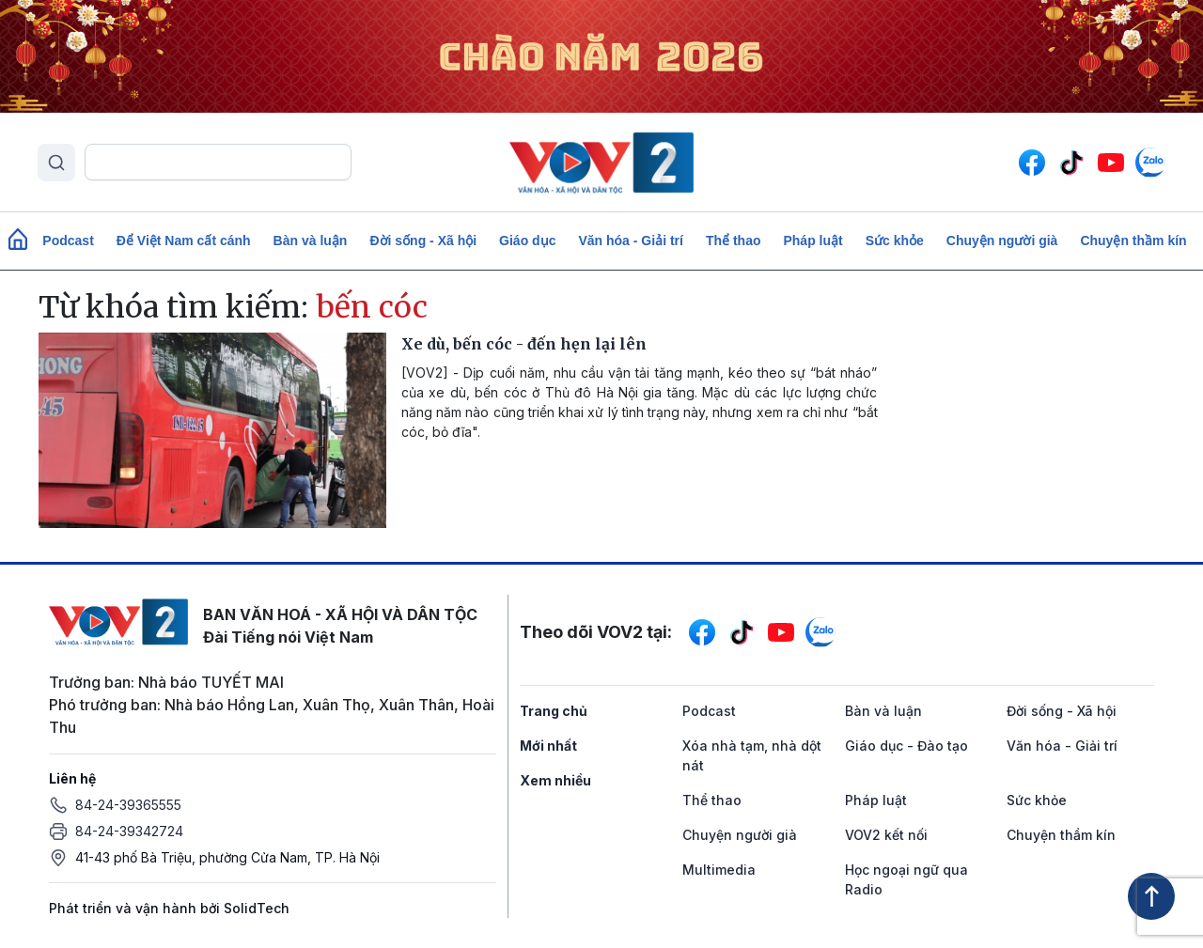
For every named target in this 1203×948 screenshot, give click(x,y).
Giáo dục (527, 240)
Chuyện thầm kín (1133, 240)
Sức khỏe (895, 240)
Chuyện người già (1002, 240)
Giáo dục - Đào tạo (906, 746)
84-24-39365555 (128, 805)
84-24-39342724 (129, 831)
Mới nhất (548, 746)
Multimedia (719, 870)
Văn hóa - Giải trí (630, 240)
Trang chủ (553, 711)
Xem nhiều (555, 780)
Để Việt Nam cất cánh (184, 240)
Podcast (67, 240)
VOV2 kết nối (886, 835)
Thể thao (733, 240)
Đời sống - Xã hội (423, 240)
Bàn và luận (310, 240)
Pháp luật (812, 240)
